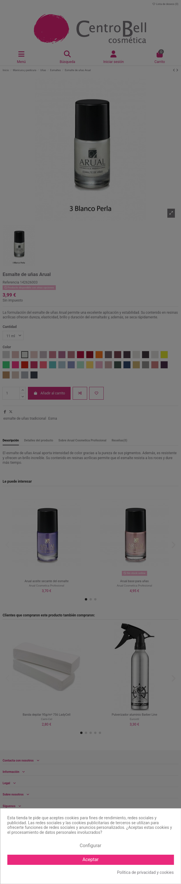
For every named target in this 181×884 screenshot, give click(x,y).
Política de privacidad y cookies (145, 872)
